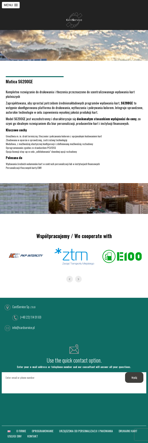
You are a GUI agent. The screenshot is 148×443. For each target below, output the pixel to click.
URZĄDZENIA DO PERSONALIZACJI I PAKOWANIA (86, 431)
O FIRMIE (21, 431)
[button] (11, 5)
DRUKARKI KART (128, 431)
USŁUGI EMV (15, 436)
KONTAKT (32, 436)
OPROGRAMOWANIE (42, 431)
